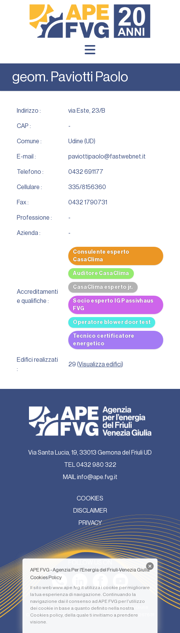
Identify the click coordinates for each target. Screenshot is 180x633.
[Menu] (90, 49)
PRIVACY (90, 523)
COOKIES (90, 498)
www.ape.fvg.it (68, 587)
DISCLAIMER (90, 511)
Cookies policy (46, 615)
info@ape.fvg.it (97, 477)
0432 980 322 (96, 465)
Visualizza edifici (100, 364)
